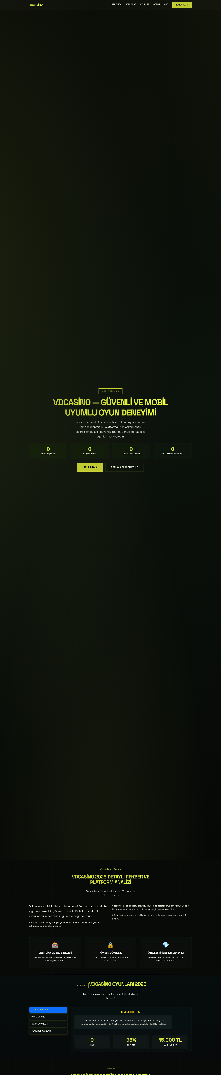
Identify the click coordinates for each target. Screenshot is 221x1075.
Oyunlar (145, 4)
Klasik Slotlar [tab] (39, 1010)
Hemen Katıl (182, 5)
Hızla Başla (90, 467)
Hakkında (116, 4)
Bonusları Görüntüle (124, 467)
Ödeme (156, 4)
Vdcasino (36, 5)
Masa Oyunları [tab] (39, 1024)
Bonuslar (130, 4)
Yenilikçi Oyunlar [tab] (41, 1031)
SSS (166, 4)
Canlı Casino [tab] (38, 1017)
